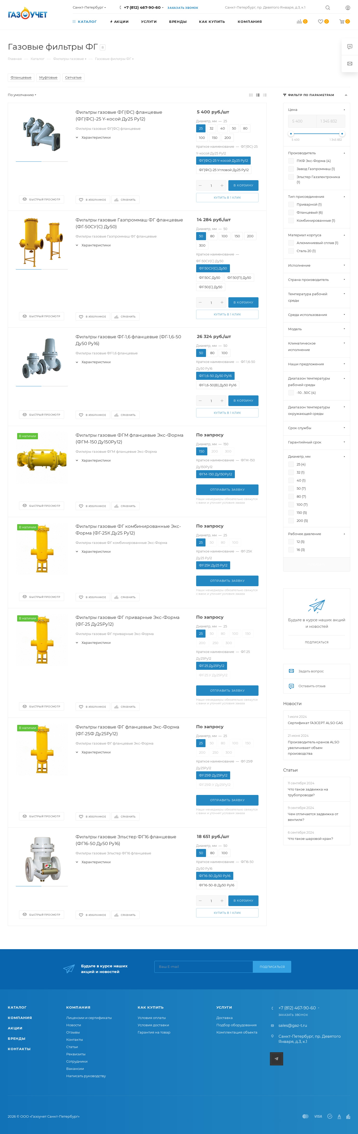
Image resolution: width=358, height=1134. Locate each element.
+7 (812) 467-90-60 (142, 7)
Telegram (276, 1058)
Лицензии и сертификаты (89, 1018)
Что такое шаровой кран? (310, 838)
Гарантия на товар (154, 1032)
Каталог (17, 1007)
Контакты (19, 1049)
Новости (292, 703)
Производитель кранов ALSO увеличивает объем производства (313, 747)
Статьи (290, 770)
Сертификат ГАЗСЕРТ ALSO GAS (315, 723)
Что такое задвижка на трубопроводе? (308, 792)
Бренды (16, 1038)
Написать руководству (86, 1076)
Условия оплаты (152, 1018)
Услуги (224, 1007)
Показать (317, 564)
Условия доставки (153, 1025)
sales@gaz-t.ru (293, 1025)
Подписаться (272, 967)
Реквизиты (75, 1054)
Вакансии (75, 1068)
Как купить (151, 1007)
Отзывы (73, 1032)
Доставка (224, 1018)
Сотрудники (77, 1061)
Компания (20, 1018)
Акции (15, 1028)
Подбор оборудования (236, 1025)
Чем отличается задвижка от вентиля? (313, 817)
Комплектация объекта (236, 1032)
